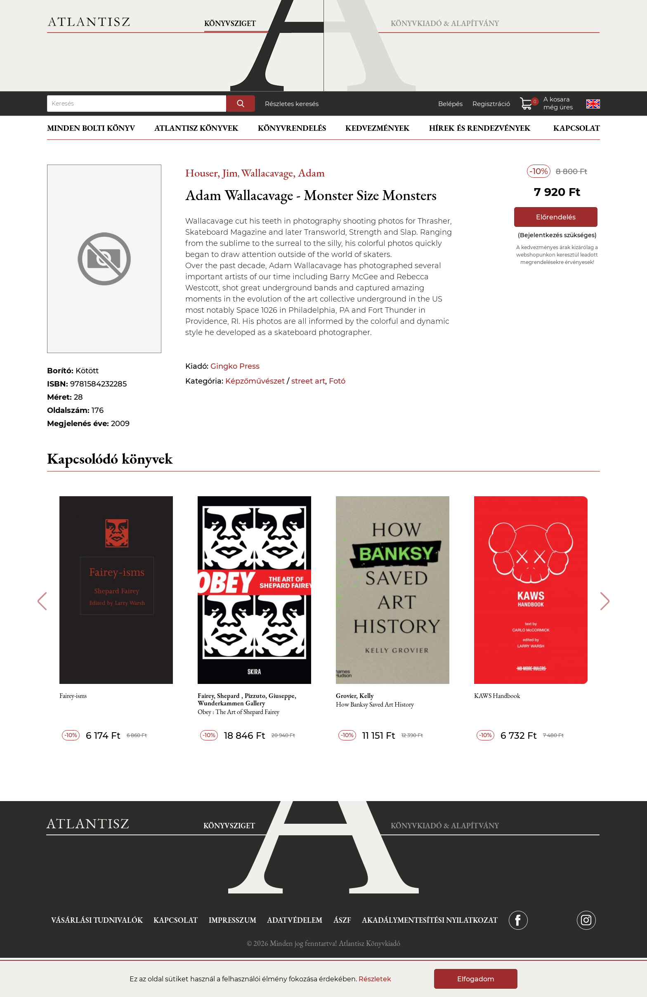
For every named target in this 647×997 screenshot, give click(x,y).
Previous (41, 601)
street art (308, 381)
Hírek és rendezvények (480, 128)
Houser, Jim (211, 172)
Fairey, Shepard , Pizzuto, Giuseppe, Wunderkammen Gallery (247, 699)
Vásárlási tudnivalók (97, 920)
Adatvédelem (294, 920)
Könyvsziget (230, 23)
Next (605, 601)
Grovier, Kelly (354, 696)
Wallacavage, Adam (283, 172)
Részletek (375, 979)
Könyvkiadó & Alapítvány (445, 23)
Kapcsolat (576, 128)
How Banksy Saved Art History (375, 705)
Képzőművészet (255, 381)
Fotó (337, 381)
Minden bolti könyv (91, 128)
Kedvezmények (377, 128)
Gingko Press (235, 366)
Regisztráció (491, 104)
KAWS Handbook (497, 696)
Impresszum (232, 920)
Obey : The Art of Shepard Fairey (238, 712)
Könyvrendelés (292, 128)
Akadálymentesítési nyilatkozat (430, 920)
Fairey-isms (73, 696)
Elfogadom (475, 979)
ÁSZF (342, 920)
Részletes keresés (292, 104)
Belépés (450, 104)
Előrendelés (556, 217)
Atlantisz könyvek (196, 128)
